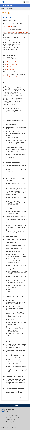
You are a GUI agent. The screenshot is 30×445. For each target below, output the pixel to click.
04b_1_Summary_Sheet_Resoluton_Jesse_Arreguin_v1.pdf (17, 136)
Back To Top (15, 405)
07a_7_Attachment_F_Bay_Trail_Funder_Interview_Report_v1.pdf (17, 286)
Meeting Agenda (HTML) (11, 64)
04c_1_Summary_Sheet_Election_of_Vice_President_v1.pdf (17, 150)
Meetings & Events (7, 6)
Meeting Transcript (11, 69)
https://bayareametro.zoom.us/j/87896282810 (16, 33)
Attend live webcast (8, 26)
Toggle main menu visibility (28, 2)
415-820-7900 (12, 419)
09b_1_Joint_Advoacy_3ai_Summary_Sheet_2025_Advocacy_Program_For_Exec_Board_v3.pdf (17, 361)
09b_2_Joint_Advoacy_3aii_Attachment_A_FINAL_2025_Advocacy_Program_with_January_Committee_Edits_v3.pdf (17, 368)
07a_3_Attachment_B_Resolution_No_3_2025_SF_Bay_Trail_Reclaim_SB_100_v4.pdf (17, 267)
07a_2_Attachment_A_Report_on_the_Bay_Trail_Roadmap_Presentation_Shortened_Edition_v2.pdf (17, 260)
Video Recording (10, 72)
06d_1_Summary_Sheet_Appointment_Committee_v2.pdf (17, 212)
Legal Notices (14, 427)
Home (2, 8)
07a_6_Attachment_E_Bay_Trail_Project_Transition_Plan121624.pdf (17, 281)
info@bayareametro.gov (14, 422)
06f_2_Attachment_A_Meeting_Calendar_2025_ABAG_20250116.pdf (17, 231)
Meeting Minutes (9, 67)
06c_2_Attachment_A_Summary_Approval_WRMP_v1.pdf (17, 202)
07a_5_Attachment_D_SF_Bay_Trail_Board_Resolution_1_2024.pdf (17, 277)
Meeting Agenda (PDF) (11, 62)
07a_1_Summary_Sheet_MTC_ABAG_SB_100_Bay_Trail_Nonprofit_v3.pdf (17, 255)
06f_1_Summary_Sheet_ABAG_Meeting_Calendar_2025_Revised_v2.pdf (17, 226)
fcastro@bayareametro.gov (10, 76)
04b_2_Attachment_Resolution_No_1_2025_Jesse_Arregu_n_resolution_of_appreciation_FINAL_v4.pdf (17, 142)
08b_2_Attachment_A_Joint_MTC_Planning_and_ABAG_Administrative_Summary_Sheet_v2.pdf (17, 328)
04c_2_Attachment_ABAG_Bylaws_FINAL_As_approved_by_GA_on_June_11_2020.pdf (17, 156)
